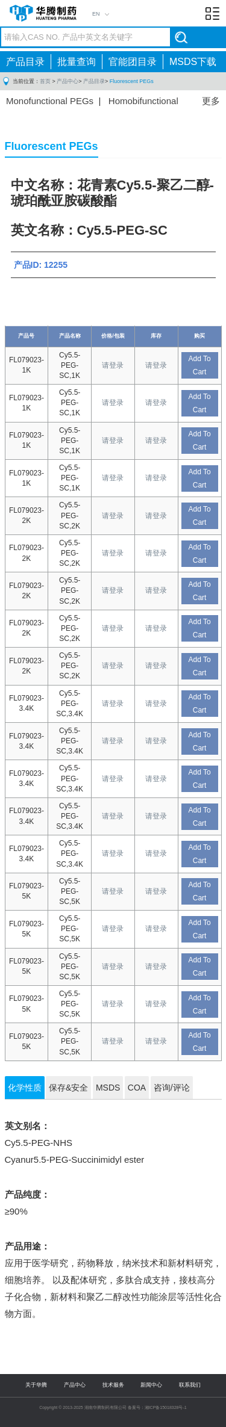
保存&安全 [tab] (68, 1087)
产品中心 (67, 81)
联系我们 (190, 1385)
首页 (45, 81)
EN (96, 14)
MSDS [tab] (108, 1087)
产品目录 (25, 62)
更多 (211, 101)
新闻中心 (151, 1385)
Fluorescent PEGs (132, 81)
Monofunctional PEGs (49, 101)
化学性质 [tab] (25, 1087)
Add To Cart (200, 365)
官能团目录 (132, 62)
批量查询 (76, 62)
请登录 (113, 365)
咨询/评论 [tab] (172, 1087)
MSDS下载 (192, 62)
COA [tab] (137, 1087)
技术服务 (113, 1385)
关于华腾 (36, 1385)
